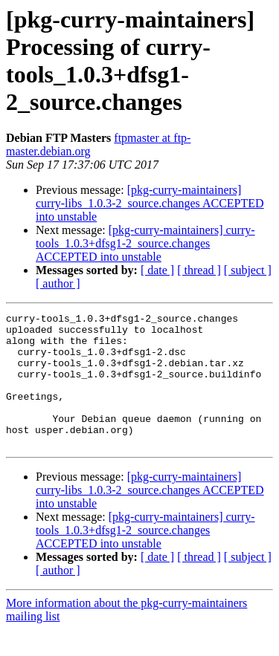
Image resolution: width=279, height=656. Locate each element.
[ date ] (157, 270)
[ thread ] (199, 270)
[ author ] (58, 283)
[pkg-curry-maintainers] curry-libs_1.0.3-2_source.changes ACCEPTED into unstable (150, 203)
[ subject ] (248, 270)
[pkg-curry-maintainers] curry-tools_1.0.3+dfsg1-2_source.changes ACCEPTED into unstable (145, 243)
